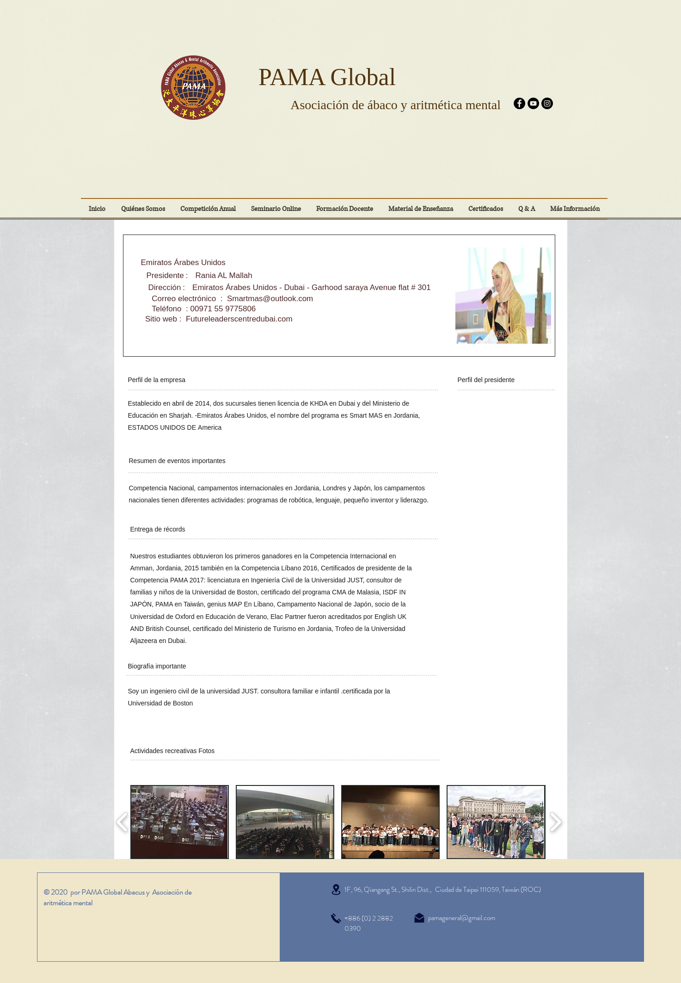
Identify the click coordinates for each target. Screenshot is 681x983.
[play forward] (555, 822)
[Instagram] (547, 103)
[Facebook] (519, 103)
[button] (486, 209)
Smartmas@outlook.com (270, 298)
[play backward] (122, 822)
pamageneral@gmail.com (461, 918)
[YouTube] (533, 103)
